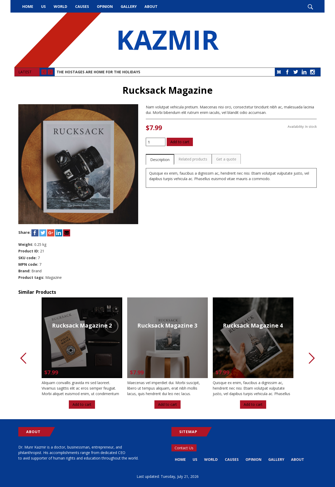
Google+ (50, 232)
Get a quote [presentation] (226, 159)
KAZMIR (167, 40)
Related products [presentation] (192, 159)
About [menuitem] (151, 6)
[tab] (160, 159)
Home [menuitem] (27, 6)
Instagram (312, 72)
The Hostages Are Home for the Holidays (98, 71)
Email (66, 232)
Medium (279, 72)
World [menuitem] (60, 6)
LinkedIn (304, 72)
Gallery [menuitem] (129, 6)
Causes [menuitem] (82, 6)
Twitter (296, 72)
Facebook (287, 72)
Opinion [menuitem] (105, 6)
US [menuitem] (43, 6)
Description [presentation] (160, 159)
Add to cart (179, 141)
